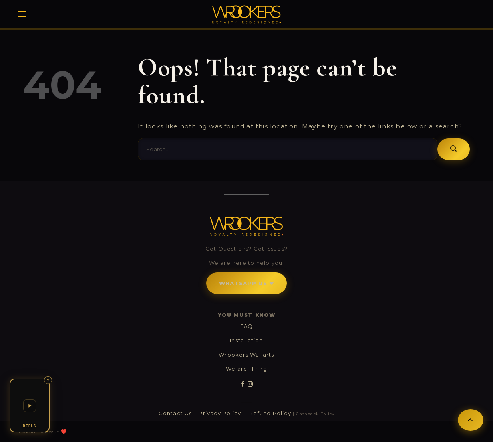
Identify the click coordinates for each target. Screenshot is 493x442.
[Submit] (453, 149)
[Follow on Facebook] (242, 384)
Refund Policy (270, 413)
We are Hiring (246, 368)
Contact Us (176, 413)
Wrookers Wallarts (246, 354)
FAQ (246, 326)
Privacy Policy (221, 413)
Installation (246, 340)
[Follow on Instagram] (250, 384)
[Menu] (22, 14)
